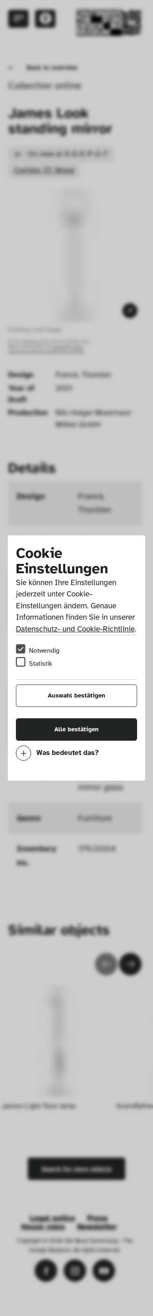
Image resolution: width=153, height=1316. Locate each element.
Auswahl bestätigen (76, 695)
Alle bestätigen (76, 729)
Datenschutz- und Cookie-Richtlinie (75, 629)
